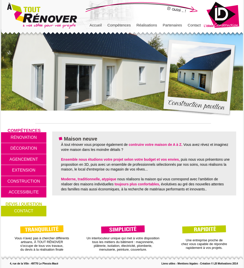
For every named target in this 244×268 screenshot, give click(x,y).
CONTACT (23, 211)
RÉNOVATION (24, 137)
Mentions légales (187, 263)
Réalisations (146, 25)
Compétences (119, 25)
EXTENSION (23, 170)
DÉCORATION (23, 148)
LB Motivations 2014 (226, 263)
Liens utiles (168, 263)
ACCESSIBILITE (24, 192)
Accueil (95, 25)
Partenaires (172, 25)
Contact (194, 25)
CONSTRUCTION (24, 181)
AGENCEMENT (24, 159)
